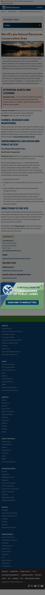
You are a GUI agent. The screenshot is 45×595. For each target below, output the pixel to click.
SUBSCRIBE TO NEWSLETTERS (22, 301)
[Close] (41, 285)
